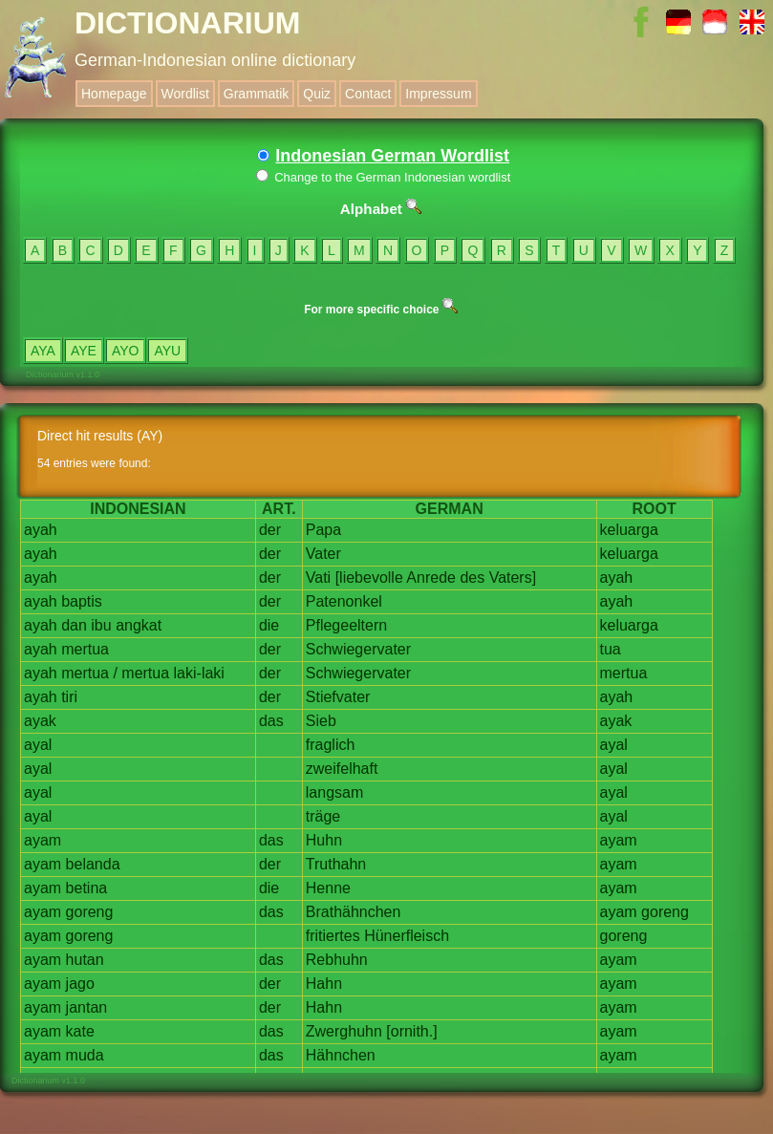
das (271, 721)
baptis (81, 601)
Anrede (431, 577)
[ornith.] (411, 1031)
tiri (69, 697)
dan (74, 625)
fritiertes (333, 936)
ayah (40, 530)
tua (610, 649)
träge (323, 816)
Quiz (317, 93)
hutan (85, 960)
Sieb (321, 721)
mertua (85, 649)
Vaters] (513, 577)
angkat (138, 625)
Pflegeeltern (346, 625)
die (269, 625)
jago (80, 983)
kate (80, 1031)
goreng (90, 912)
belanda (93, 864)
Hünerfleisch (406, 936)
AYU (167, 350)
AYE (84, 350)
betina (87, 888)
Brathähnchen (353, 912)
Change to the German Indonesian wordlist (383, 177)
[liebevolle (369, 577)
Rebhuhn (337, 960)
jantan (87, 1007)
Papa (323, 530)
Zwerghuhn (344, 1031)
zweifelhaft (342, 768)
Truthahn (336, 864)
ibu (101, 625)
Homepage (114, 93)
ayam (42, 840)
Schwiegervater (358, 649)
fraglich (330, 745)
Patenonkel (344, 601)
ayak (40, 721)
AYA (43, 350)
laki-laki (199, 673)
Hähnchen (341, 1055)
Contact (368, 93)
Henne (328, 888)
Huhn (324, 840)
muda (85, 1055)
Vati (318, 577)
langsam (334, 792)
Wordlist (185, 93)
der (270, 530)
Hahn (324, 983)
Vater (323, 554)
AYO (126, 350)
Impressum (438, 93)
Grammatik (256, 93)
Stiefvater (338, 697)
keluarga (629, 530)
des (472, 577)
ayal (38, 745)
